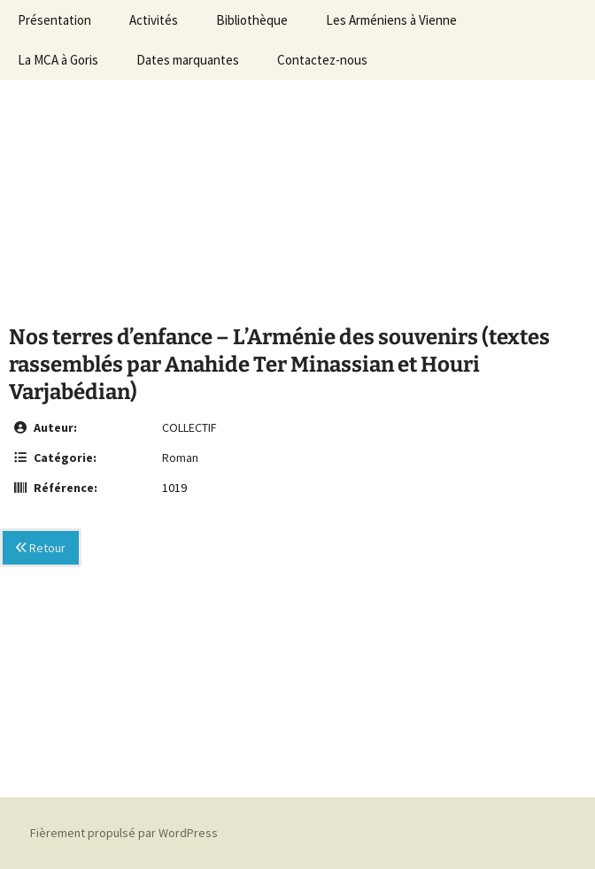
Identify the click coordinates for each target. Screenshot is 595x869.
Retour (41, 548)
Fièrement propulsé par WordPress (124, 833)
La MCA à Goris (58, 59)
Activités (153, 20)
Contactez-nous (322, 59)
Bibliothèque (252, 20)
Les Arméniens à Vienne (391, 20)
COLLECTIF (189, 427)
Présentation (54, 20)
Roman (180, 457)
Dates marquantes (187, 59)
